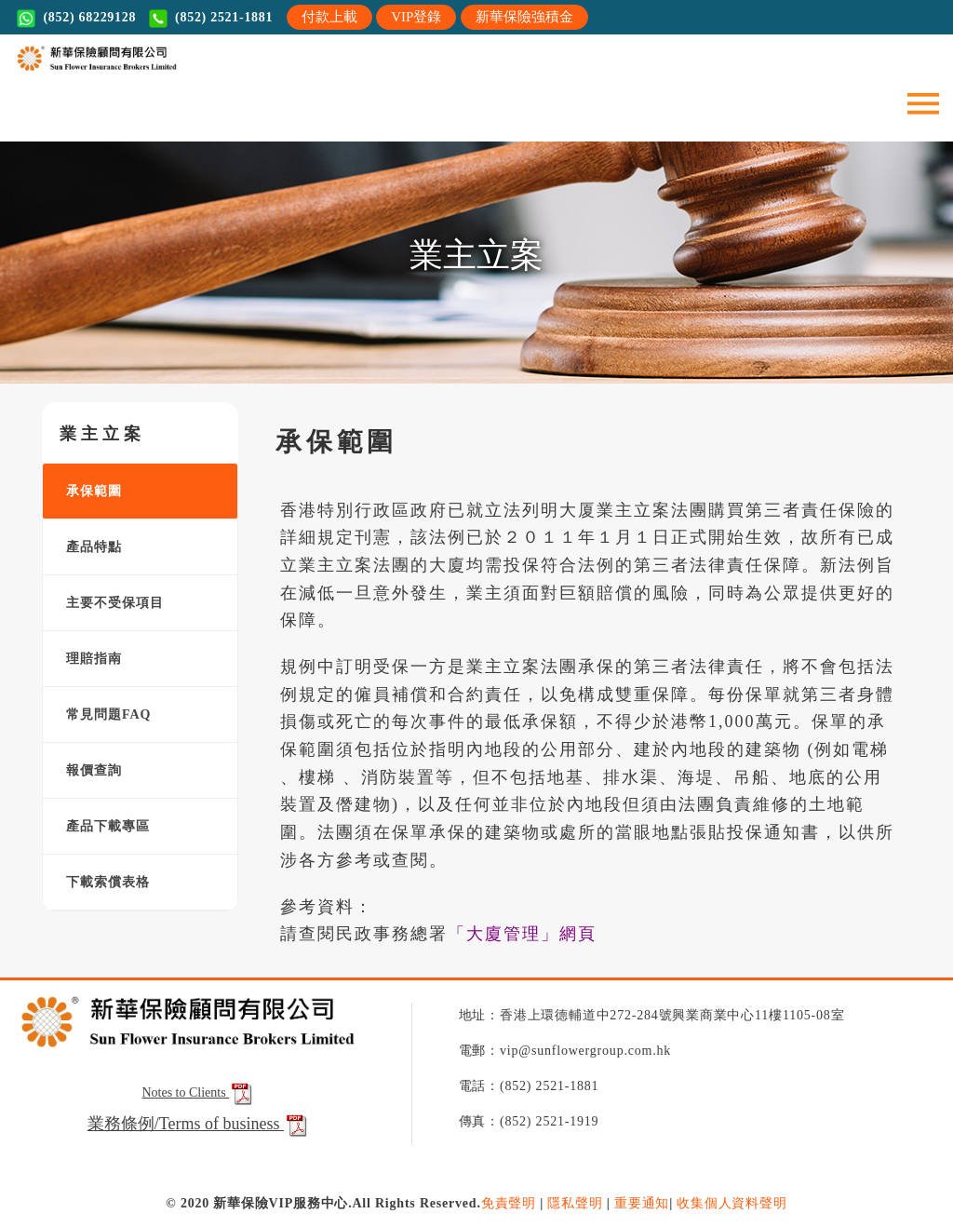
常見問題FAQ (102, 714)
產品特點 (87, 547)
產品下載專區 (101, 826)
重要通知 (641, 1203)
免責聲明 (508, 1203)
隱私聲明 (574, 1203)
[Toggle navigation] (923, 102)
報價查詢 (87, 770)
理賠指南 (87, 659)
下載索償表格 (101, 882)
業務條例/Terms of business (185, 1123)
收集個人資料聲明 (731, 1203)
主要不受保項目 (108, 603)
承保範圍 (87, 491)
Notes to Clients (198, 1092)
